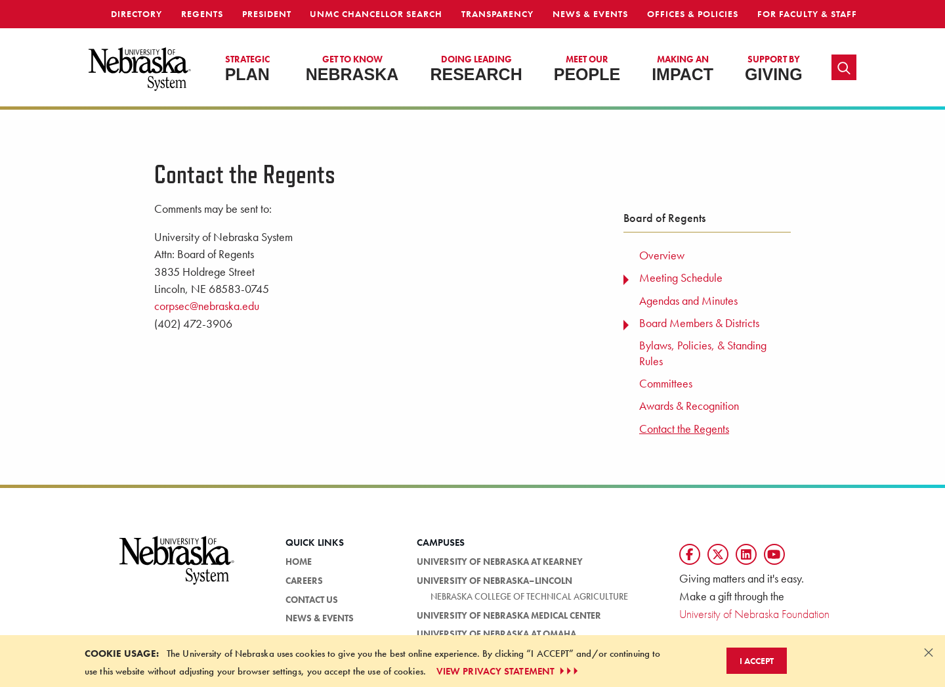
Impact (682, 68)
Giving (774, 68)
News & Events (590, 14)
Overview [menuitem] (661, 255)
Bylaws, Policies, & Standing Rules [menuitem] (702, 353)
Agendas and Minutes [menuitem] (688, 301)
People (587, 68)
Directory (136, 14)
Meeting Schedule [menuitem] (681, 278)
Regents (202, 14)
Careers (304, 581)
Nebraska (352, 68)
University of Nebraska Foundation (754, 613)
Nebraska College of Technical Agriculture (529, 596)
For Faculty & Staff (807, 14)
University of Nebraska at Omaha (496, 634)
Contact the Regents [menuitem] (684, 429)
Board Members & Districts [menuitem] (699, 323)
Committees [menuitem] (665, 383)
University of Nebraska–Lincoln (494, 581)
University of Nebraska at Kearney (500, 561)
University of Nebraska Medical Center (509, 615)
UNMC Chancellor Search (376, 14)
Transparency (497, 14)
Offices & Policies (692, 14)
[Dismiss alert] (928, 652)
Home (298, 561)
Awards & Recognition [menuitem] (689, 406)
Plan (247, 68)
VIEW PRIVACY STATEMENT (508, 671)
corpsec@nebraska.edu (206, 306)
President (266, 14)
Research (476, 68)
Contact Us (311, 600)
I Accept (757, 661)
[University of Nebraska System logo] (177, 568)
